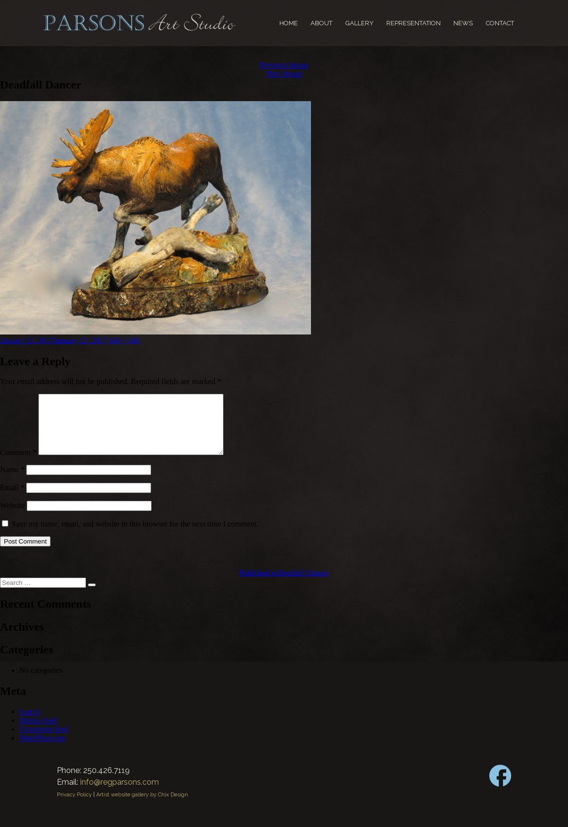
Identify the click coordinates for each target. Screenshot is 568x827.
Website (12, 517)
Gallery (359, 23)
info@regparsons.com (119, 793)
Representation (413, 23)
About (321, 23)
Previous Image (284, 65)
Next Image (284, 74)
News (463, 23)
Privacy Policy (74, 806)
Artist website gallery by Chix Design (142, 806)
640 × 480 (124, 340)
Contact (500, 23)
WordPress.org (42, 749)
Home (288, 23)
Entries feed (38, 732)
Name (12, 481)
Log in (29, 723)
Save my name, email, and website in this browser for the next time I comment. (135, 535)
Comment (18, 464)
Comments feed (44, 741)
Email (12, 499)
